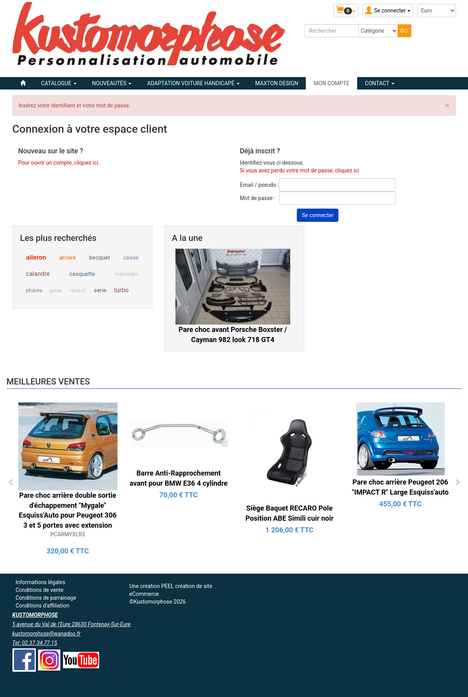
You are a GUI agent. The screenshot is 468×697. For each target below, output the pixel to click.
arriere (67, 257)
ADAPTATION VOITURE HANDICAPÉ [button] (193, 83)
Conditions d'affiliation (42, 605)
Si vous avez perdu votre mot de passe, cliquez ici (299, 170)
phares (34, 290)
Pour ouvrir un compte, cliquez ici (58, 163)
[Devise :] (436, 10)
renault (78, 290)
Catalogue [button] (59, 83)
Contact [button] (379, 83)
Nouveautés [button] (112, 83)
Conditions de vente (39, 590)
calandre (38, 273)
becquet (99, 257)
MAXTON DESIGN (276, 83)
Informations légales (40, 582)
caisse (130, 258)
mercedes (127, 274)
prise (56, 290)
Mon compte (331, 83)
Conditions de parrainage (46, 598)
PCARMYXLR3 (67, 534)
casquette (82, 273)
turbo (121, 290)
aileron (36, 257)
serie (100, 290)
